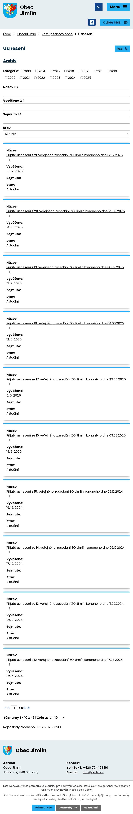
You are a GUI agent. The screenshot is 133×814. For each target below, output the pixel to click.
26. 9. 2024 (14, 620)
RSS (122, 49)
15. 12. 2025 (14, 171)
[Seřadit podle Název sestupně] (18, 87)
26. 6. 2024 (14, 676)
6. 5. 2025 (13, 395)
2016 (70, 71)
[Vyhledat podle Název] (66, 93)
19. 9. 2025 (14, 283)
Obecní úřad (26, 34)
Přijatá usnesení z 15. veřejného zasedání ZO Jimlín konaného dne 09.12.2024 (64, 493)
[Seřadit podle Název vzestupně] (18, 86)
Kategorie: (11, 71)
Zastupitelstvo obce (57, 34)
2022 (41, 77)
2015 (56, 71)
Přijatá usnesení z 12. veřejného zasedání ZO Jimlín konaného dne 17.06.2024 (64, 662)
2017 (85, 71)
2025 (87, 77)
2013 (27, 71)
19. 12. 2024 (14, 507)
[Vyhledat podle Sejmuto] (66, 120)
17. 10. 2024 (14, 563)
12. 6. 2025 (14, 339)
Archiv (9, 61)
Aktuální (12, 189)
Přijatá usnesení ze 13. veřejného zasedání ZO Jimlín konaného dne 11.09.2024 (65, 605)
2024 (72, 77)
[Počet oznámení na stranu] (59, 717)
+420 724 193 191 (95, 767)
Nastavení (91, 807)
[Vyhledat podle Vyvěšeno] (66, 107)
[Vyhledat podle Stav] (66, 133)
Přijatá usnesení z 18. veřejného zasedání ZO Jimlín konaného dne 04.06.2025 (65, 325)
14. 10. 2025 (14, 227)
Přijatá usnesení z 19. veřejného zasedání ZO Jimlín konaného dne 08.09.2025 (65, 269)
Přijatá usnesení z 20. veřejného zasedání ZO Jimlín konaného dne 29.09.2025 (65, 213)
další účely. (85, 789)
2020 (11, 77)
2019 (113, 71)
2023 (56, 77)
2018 (99, 71)
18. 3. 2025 (14, 451)
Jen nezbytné (68, 807)
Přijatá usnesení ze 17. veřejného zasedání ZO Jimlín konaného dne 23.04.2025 (66, 381)
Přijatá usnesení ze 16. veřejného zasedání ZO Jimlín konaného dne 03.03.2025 (66, 437)
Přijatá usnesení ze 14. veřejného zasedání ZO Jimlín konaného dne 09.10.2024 (65, 549)
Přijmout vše (43, 807)
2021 (26, 77)
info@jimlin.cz (93, 772)
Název (9, 87)
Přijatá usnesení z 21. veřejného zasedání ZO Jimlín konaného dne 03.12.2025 (64, 157)
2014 (41, 71)
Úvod (7, 34)
